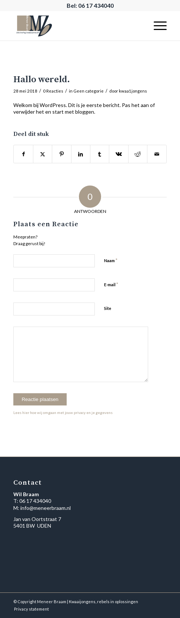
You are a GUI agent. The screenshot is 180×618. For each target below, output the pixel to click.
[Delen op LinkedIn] (80, 154)
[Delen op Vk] (118, 154)
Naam (110, 260)
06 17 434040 (35, 501)
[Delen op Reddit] (138, 154)
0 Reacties (53, 90)
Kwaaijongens (82, 601)
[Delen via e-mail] (156, 154)
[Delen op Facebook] (23, 154)
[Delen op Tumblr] (99, 154)
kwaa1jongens (133, 90)
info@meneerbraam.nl (45, 508)
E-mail (111, 284)
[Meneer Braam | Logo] (74, 25)
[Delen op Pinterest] (61, 154)
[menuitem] (156, 25)
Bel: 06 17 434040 (90, 5)
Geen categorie (88, 90)
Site (107, 308)
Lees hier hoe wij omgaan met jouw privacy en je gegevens (63, 412)
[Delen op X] (42, 154)
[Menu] (156, 25)
